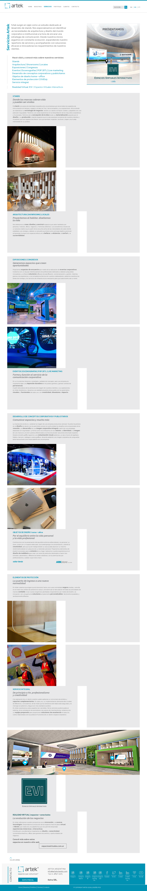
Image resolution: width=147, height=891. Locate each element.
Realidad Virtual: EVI (22, 87)
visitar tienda (18, 561)
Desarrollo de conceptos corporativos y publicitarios (38, 73)
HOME (31, 7)
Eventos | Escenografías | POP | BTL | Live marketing (37, 70)
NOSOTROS (39, 7)
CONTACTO (76, 7)
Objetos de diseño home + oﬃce (28, 76)
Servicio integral (20, 82)
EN (131, 7)
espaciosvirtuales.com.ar (53, 846)
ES (135, 7)
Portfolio (33, 887)
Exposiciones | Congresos (25, 67)
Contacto (46, 887)
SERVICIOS (49, 7)
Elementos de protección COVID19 (29, 79)
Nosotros (26, 887)
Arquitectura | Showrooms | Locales (30, 64)
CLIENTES (68, 7)
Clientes (39, 887)
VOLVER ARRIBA (15, 860)
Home (20, 887)
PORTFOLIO (58, 7)
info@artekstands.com (57, 871)
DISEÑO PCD (97, 887)
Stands (15, 61)
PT (139, 7)
